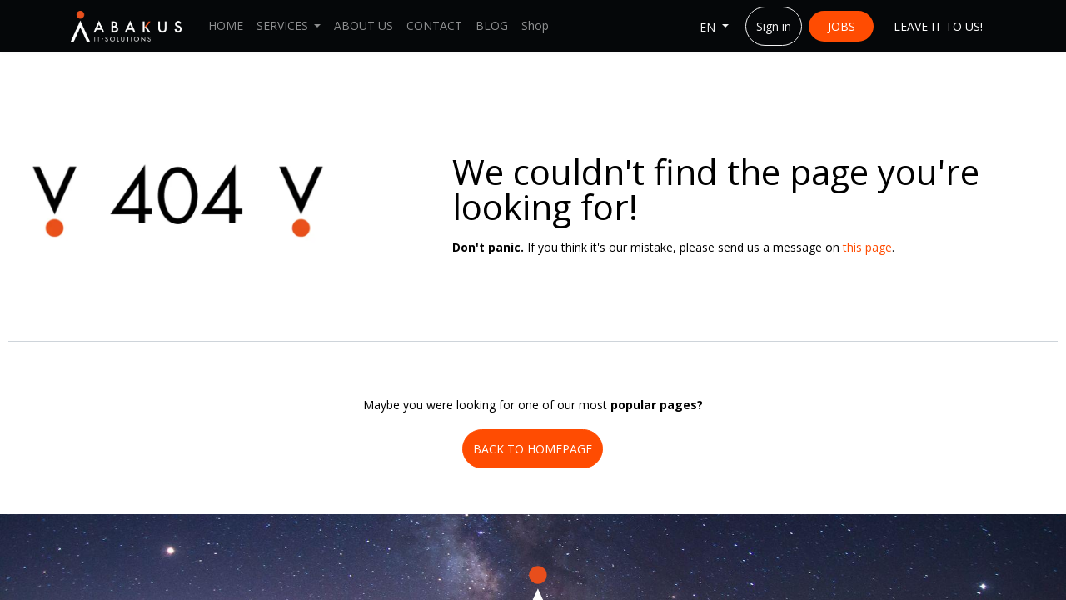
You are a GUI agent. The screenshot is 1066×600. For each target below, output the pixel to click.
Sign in (773, 26)
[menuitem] (226, 26)
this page (867, 247)
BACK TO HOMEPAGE (532, 449)
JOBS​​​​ (841, 26)
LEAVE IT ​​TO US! (938, 26)
